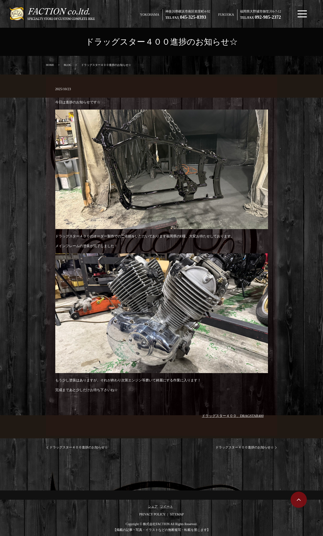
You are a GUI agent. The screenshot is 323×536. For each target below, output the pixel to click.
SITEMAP (177, 514)
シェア (153, 506)
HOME (50, 65)
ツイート (166, 506)
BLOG (67, 65)
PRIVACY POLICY (152, 514)
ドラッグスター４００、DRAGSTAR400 (233, 416)
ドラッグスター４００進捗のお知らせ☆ (78, 447)
